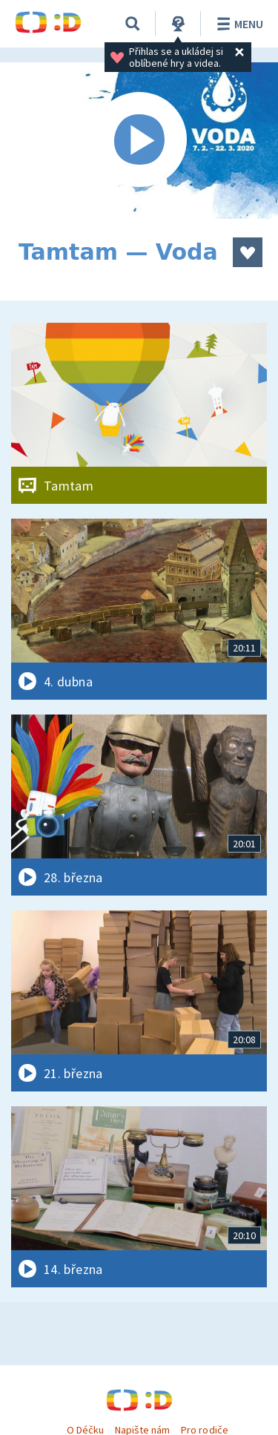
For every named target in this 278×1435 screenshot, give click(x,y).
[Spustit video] (139, 140)
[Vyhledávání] (132, 23)
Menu (237, 24)
